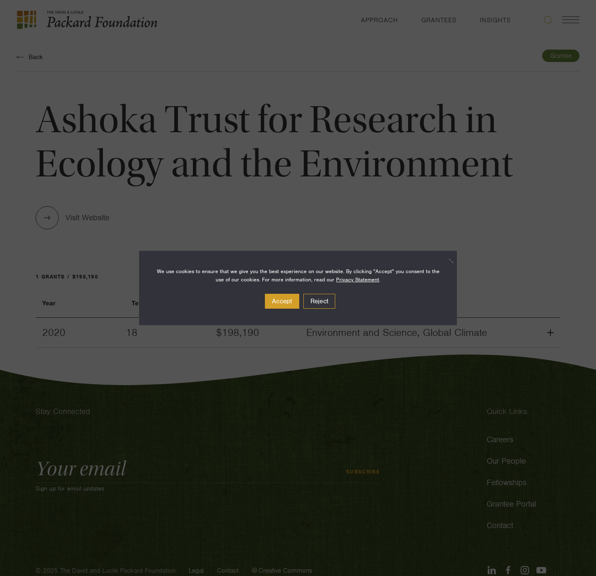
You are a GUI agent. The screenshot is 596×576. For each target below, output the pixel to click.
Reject (319, 301)
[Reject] (446, 261)
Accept (282, 301)
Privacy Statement (357, 279)
